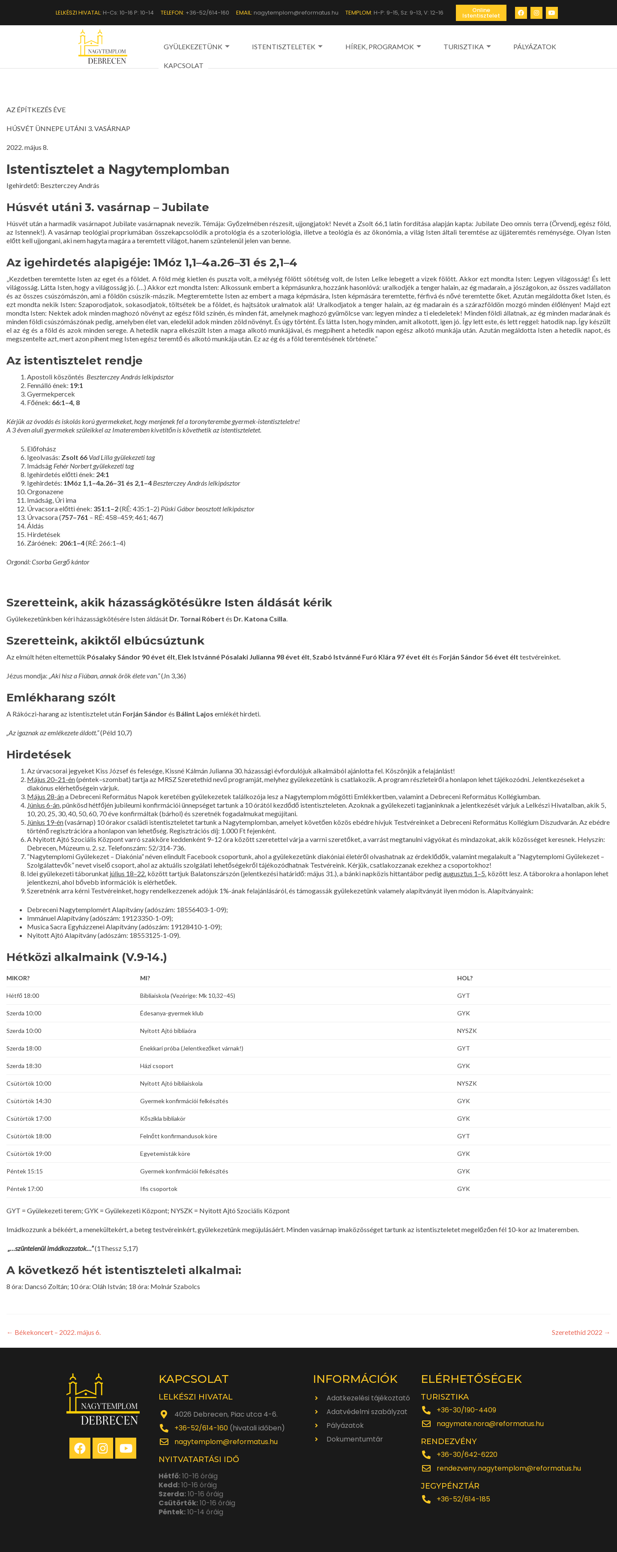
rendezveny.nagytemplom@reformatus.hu (509, 1468)
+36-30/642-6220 (467, 1454)
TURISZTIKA (432, 46)
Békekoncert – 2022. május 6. (53, 1332)
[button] (481, 13)
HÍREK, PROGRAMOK (360, 46)
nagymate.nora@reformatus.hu (490, 1423)
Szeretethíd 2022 (581, 1332)
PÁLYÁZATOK (487, 46)
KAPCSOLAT (537, 46)
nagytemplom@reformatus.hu (226, 1441)
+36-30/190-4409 (466, 1410)
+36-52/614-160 (201, 1428)
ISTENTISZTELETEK (276, 46)
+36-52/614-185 (463, 1499)
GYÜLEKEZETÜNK (197, 46)
